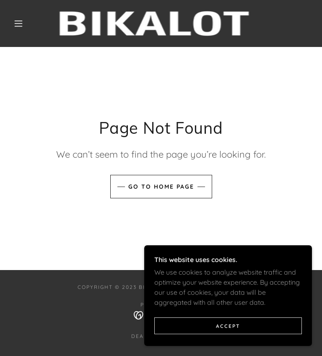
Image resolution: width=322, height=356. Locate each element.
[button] (18, 23)
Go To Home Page (161, 186)
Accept (228, 326)
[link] (154, 23)
